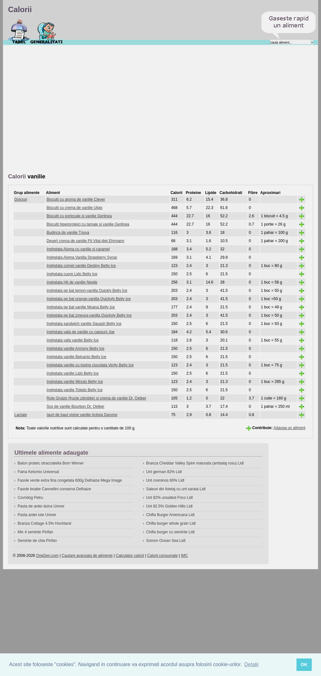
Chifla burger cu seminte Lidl (170, 532)
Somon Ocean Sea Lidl (165, 540)
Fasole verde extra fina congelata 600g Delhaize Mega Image (70, 480)
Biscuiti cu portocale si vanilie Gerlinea (79, 216)
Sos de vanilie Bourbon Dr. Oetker (75, 406)
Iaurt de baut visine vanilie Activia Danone (81, 415)
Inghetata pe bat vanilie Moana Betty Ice (80, 307)
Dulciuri (20, 199)
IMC (184, 555)
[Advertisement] (65, 109)
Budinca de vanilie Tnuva (67, 232)
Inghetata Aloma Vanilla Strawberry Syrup (81, 257)
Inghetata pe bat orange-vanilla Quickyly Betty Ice (88, 299)
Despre (46, 31)
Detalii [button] (251, 664)
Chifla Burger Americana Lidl (170, 515)
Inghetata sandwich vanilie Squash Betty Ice (83, 323)
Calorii (19, 31)
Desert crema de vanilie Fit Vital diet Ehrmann (85, 241)
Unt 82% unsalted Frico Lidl (169, 497)
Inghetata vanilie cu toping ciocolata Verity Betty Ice (90, 365)
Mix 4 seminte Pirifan (35, 532)
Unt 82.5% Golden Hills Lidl (169, 506)
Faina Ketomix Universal (38, 472)
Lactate (20, 415)
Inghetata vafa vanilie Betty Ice (72, 340)
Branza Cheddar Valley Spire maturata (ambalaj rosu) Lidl (195, 463)
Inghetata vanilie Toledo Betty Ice (74, 390)
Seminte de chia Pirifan (37, 540)
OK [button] (304, 664)
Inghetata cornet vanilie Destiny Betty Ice (81, 265)
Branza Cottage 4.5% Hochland (44, 523)
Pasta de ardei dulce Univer (41, 506)
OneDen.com (47, 555)
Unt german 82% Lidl (164, 472)
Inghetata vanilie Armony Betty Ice (75, 348)
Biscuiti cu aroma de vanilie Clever (75, 199)
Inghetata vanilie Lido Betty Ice (72, 373)
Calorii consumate (162, 555)
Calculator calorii (130, 555)
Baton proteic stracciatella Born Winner (50, 463)
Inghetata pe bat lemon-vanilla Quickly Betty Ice (86, 290)
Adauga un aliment (289, 428)
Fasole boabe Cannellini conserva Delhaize (54, 489)
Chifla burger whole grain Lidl (171, 523)
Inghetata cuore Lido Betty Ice (71, 274)
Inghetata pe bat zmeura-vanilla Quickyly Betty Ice (89, 315)
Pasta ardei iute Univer (37, 515)
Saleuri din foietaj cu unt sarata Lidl (176, 489)
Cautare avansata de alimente (87, 555)
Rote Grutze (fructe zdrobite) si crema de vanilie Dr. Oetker (96, 398)
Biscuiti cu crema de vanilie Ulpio (74, 207)
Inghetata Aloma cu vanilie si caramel (78, 249)
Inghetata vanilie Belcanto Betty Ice (76, 357)
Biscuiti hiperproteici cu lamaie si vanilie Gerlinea (87, 224)
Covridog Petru (30, 497)
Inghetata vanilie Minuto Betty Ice (74, 381)
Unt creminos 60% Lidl (165, 480)
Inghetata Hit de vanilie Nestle (71, 282)
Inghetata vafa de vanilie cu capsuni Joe (80, 332)
